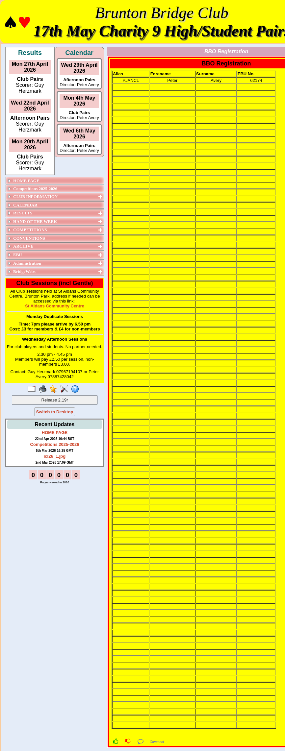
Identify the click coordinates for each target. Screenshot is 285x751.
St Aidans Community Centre (54, 305)
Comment (157, 742)
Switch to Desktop (54, 411)
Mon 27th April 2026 (30, 67)
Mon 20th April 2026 (30, 144)
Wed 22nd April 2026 (30, 105)
